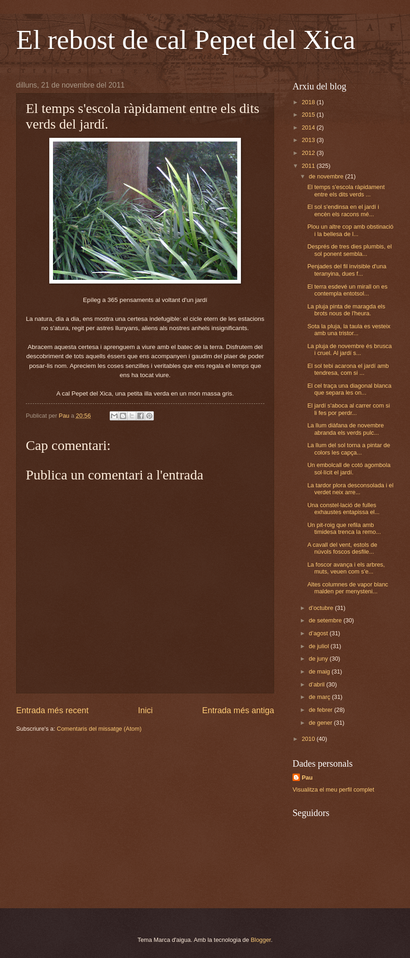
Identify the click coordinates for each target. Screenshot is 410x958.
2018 (309, 102)
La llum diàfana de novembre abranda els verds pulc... (345, 429)
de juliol (319, 646)
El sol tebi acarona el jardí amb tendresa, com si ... (348, 369)
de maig (320, 671)
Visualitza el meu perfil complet (333, 789)
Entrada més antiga (238, 710)
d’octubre (322, 607)
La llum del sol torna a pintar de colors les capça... (348, 448)
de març (320, 696)
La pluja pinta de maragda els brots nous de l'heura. (346, 310)
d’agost (319, 633)
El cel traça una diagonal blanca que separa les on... (349, 389)
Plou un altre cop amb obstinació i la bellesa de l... (350, 230)
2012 (309, 152)
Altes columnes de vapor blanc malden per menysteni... (347, 588)
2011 (309, 165)
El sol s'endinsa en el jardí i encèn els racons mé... (343, 210)
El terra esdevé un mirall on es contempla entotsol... (347, 290)
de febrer (321, 709)
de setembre (326, 620)
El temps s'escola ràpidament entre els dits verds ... (346, 190)
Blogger (261, 939)
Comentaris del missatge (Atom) (99, 728)
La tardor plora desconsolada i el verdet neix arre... (350, 489)
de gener (321, 722)
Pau (307, 777)
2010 (309, 738)
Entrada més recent (52, 710)
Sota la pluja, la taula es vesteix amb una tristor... (348, 330)
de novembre (327, 176)
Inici (145, 710)
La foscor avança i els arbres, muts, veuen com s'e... (346, 568)
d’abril (317, 684)
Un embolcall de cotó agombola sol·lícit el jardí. (348, 468)
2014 (309, 127)
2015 (309, 114)
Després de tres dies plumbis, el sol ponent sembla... (349, 250)
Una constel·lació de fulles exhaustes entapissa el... (343, 508)
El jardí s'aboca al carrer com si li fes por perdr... (348, 409)
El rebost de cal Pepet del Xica (185, 39)
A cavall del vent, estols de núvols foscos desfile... (342, 548)
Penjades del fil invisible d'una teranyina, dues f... (346, 270)
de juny (319, 658)
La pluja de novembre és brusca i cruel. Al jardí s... (349, 349)
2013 (309, 139)
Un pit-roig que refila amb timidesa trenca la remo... (344, 528)
